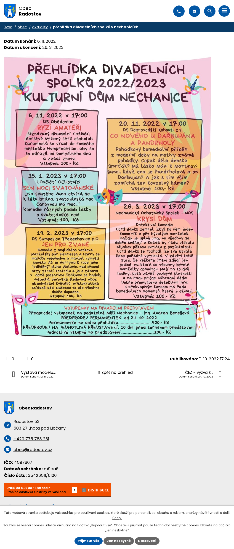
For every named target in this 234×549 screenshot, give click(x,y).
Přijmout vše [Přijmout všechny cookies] (88, 540)
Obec (22, 27)
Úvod (8, 27)
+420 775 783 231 (179, 11)
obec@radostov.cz (194, 11)
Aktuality (40, 27)
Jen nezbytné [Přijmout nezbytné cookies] (119, 540)
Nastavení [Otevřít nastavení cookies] (147, 540)
